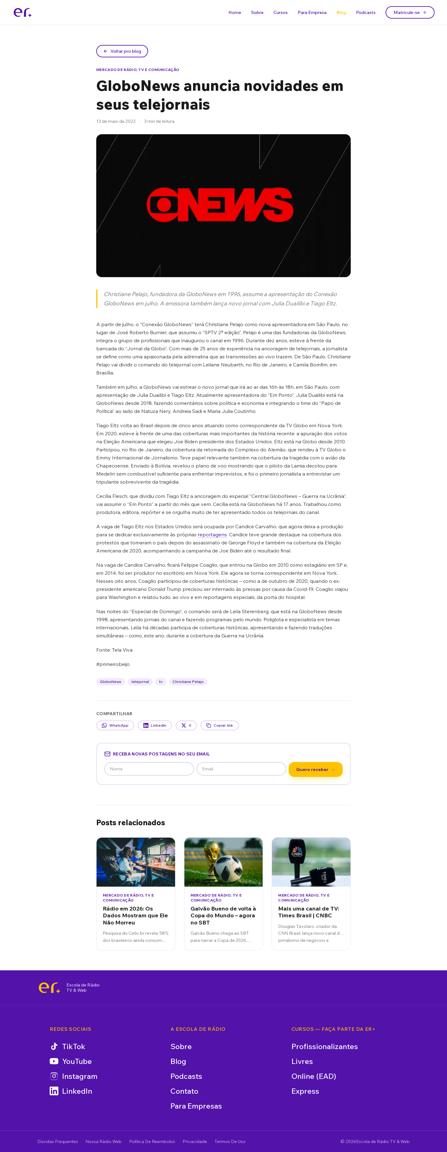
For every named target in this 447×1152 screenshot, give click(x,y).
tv (161, 681)
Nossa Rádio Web (103, 1141)
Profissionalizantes (324, 1046)
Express (305, 1091)
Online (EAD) (313, 1076)
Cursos (280, 12)
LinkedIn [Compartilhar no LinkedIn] (154, 725)
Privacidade (195, 1141)
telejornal (140, 681)
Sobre (257, 12)
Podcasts (366, 12)
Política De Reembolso (152, 1141)
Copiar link (219, 725)
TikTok (67, 1046)
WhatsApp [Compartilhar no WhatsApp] (115, 725)
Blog (341, 12)
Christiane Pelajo (188, 681)
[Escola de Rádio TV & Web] (49, 987)
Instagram (73, 1076)
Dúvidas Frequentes (57, 1141)
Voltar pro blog (122, 51)
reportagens (212, 534)
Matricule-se (410, 12)
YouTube (71, 1061)
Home (234, 12)
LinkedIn (71, 1091)
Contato (184, 1091)
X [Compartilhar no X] (186, 725)
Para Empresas (196, 1105)
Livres (302, 1061)
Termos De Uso (230, 1141)
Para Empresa (312, 12)
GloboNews (110, 681)
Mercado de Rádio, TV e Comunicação (137, 69)
